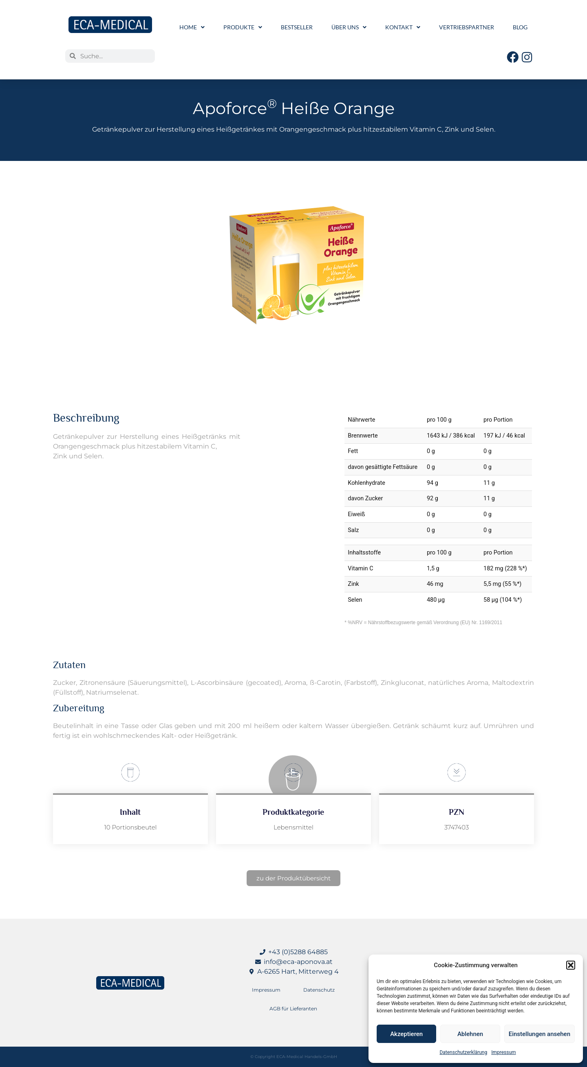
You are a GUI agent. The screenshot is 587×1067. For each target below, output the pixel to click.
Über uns (348, 27)
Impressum (503, 1052)
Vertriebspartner (466, 27)
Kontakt (402, 27)
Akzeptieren (406, 1034)
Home (192, 27)
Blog (520, 27)
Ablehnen (470, 1034)
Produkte (242, 27)
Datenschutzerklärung (463, 1052)
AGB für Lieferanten (293, 1008)
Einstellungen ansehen (539, 1034)
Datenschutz (319, 990)
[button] (571, 965)
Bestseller (297, 27)
